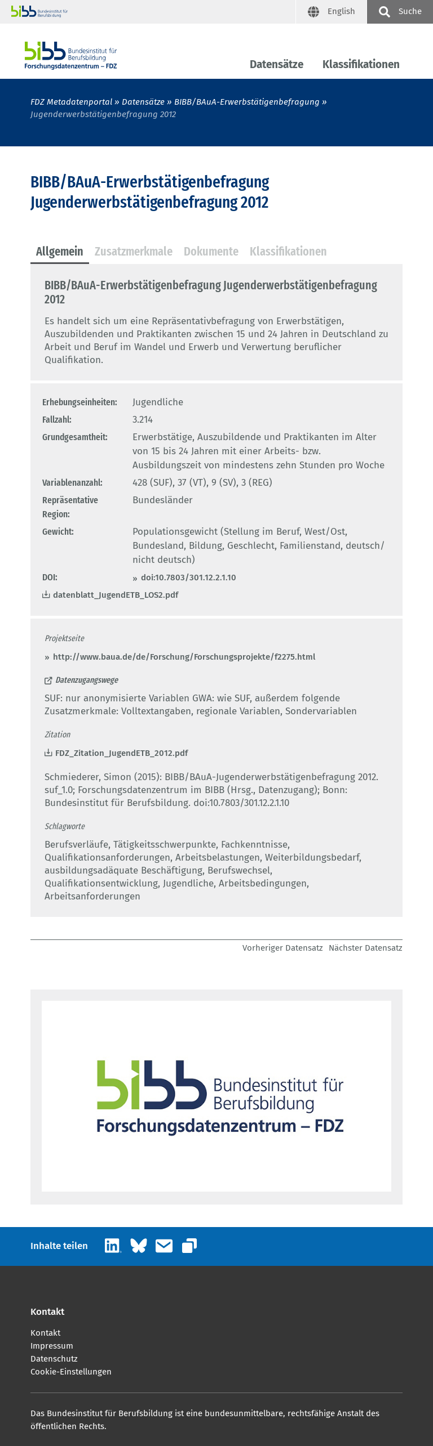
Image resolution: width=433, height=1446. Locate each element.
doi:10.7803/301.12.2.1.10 (188, 577)
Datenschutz (54, 1359)
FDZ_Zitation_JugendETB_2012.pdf (121, 753)
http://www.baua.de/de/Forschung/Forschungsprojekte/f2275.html (184, 657)
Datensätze (276, 64)
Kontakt (45, 1333)
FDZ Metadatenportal (71, 102)
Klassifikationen (361, 64)
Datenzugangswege (86, 680)
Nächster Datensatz (366, 948)
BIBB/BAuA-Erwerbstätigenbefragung (248, 102)
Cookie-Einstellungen (71, 1372)
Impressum (51, 1346)
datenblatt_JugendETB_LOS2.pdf (115, 595)
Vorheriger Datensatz (282, 948)
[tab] (59, 252)
